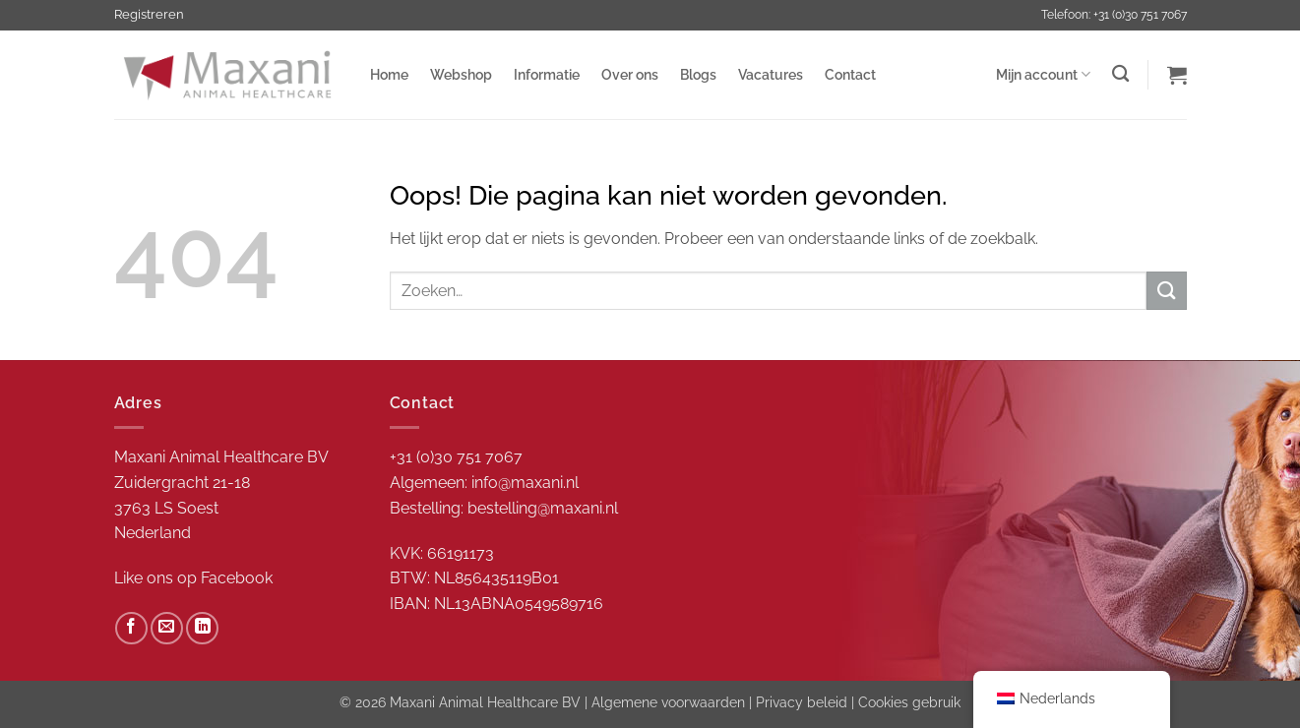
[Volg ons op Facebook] (131, 628)
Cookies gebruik (909, 702)
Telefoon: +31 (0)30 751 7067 (1114, 15)
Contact (850, 74)
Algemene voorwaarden (668, 702)
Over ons (629, 74)
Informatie (547, 74)
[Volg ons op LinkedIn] (202, 628)
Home (389, 74)
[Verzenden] (1166, 291)
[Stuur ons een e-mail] (167, 628)
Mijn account (1043, 74)
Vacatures (770, 74)
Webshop (461, 74)
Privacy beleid (801, 702)
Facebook (237, 578)
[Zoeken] (1120, 74)
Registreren (149, 14)
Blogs (698, 74)
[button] (1177, 74)
